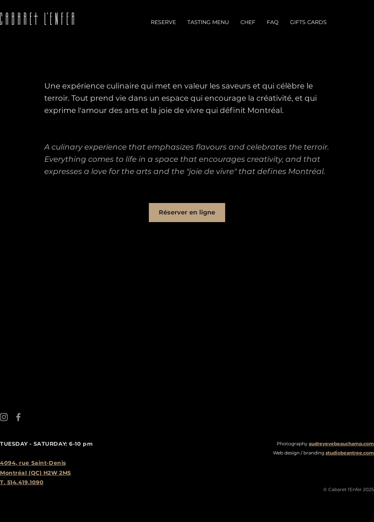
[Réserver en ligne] (187, 212)
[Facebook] (18, 417)
